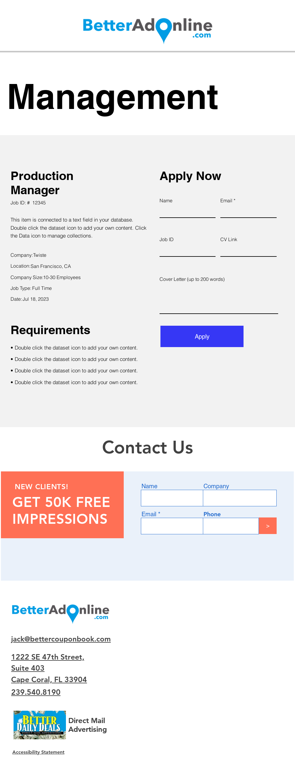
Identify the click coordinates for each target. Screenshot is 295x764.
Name (166, 200)
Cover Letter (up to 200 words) (192, 279)
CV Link (228, 239)
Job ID (167, 239)
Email (226, 200)
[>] (268, 525)
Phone (212, 514)
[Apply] (202, 336)
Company (216, 486)
